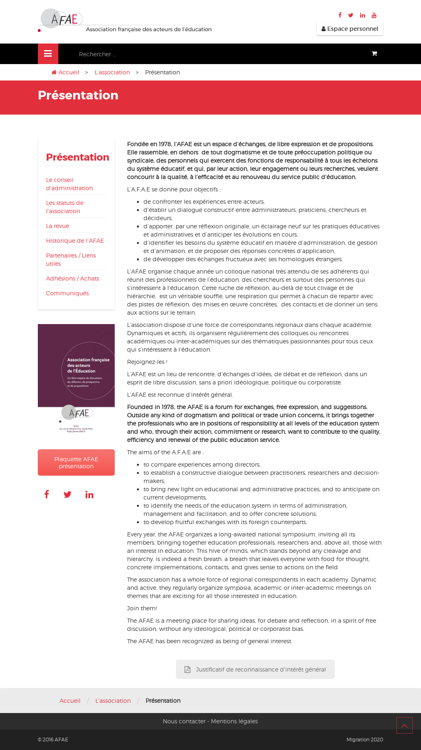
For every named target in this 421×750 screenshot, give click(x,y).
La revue (57, 225)
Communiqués (67, 293)
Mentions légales (234, 721)
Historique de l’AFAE (75, 240)
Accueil (68, 72)
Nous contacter (184, 721)
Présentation (77, 157)
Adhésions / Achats (72, 278)
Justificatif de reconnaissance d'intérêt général (255, 669)
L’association (112, 72)
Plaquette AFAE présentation (76, 462)
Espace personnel (350, 28)
